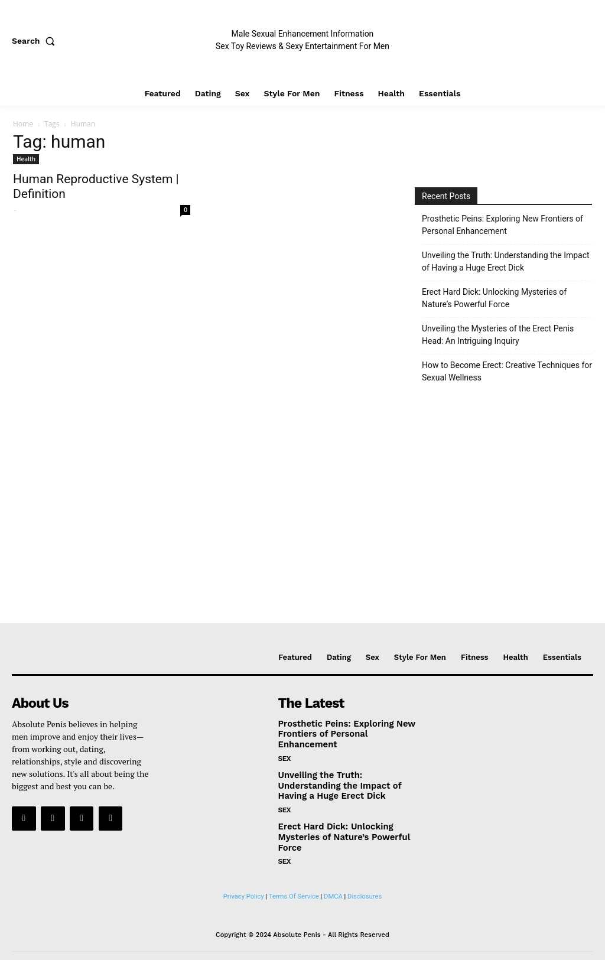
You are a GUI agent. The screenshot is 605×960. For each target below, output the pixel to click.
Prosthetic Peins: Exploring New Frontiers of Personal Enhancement (502, 225)
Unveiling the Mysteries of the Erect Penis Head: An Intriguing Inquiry (498, 335)
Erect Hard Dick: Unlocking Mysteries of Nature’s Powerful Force (494, 298)
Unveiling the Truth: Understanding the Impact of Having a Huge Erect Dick (506, 261)
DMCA (333, 881)
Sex (284, 746)
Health (26, 159)
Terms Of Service (294, 881)
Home (23, 124)
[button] (36, 40)
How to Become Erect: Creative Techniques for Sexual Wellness (507, 371)
